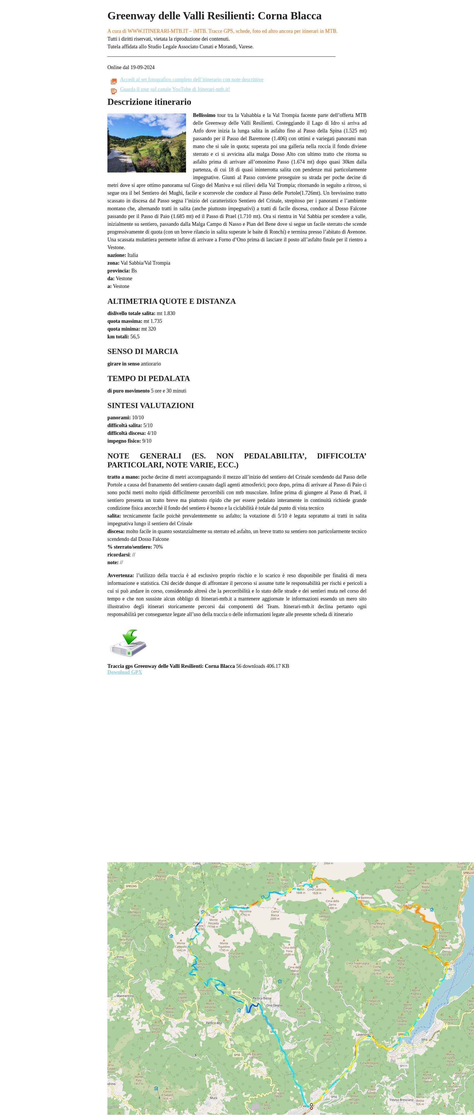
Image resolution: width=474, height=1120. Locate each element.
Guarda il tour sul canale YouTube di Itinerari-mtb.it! (175, 89)
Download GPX (124, 672)
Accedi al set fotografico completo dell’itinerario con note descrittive (191, 79)
